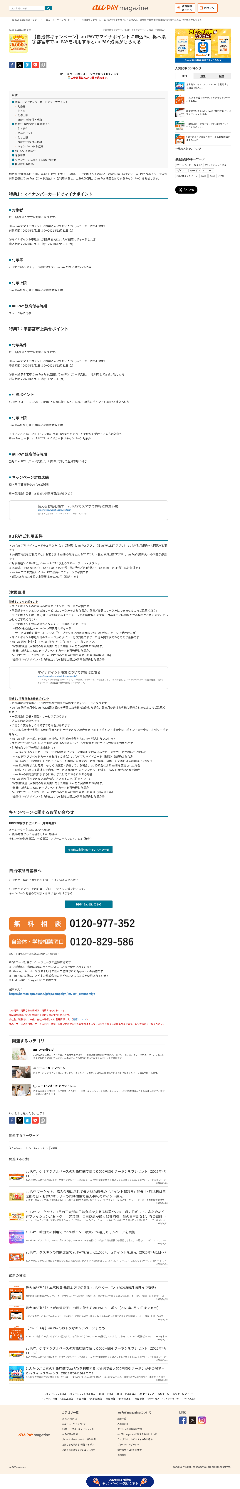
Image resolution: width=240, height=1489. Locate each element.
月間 (221, 76)
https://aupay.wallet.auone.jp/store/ (54, 510)
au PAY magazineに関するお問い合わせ (137, 1434)
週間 (202, 76)
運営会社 (122, 1454)
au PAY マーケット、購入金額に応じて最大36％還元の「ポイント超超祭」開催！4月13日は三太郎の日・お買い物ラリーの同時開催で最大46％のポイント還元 (96, 1194)
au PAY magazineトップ (24, 19)
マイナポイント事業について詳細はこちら (69, 672)
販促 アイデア (147, 1393)
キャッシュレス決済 (56, 1393)
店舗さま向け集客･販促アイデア (78, 1444)
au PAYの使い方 (44, 1049)
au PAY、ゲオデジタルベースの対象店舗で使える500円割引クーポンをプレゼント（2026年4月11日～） (96, 1173)
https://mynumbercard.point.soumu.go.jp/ (57, 676)
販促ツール (163, 1393)
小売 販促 (81, 1398)
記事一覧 (122, 1418)
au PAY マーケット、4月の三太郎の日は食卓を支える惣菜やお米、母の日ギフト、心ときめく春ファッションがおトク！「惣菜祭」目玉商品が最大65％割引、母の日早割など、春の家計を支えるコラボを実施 (96, 1216)
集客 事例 (139, 1398)
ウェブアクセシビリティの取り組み (135, 1439)
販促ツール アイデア (183, 1393)
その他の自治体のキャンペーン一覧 (88, 849)
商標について (80, 1019)
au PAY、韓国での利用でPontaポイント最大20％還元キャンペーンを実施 (80, 1231)
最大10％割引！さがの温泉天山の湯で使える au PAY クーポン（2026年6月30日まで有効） (93, 1307)
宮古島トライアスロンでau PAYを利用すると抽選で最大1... (207, 86)
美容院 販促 (96, 1398)
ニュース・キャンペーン (58, 19)
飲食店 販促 (67, 1398)
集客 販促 (110, 1398)
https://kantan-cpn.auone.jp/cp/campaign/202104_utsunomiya (52, 994)
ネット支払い (189, 1398)
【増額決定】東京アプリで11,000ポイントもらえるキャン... (207, 125)
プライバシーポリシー (129, 1444)
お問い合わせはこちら (89, 904)
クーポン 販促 (50, 1398)
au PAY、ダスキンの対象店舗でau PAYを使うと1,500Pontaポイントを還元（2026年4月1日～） (97, 1252)
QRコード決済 (106, 1393)
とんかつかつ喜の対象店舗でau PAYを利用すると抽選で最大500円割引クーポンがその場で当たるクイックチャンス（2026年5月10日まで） (95, 1371)
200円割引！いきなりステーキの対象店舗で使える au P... (208, 138)
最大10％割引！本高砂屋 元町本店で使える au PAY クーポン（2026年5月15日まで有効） (92, 1287)
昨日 (184, 76)
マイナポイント (171, 1398)
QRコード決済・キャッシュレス (54, 1086)
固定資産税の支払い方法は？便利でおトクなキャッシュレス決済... (208, 112)
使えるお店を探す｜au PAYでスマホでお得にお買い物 (78, 506)
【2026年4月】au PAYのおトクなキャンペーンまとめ (65, 1327)
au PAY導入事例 (70, 1434)
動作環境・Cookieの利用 (130, 1449)
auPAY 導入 (153, 1398)
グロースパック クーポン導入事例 (79, 1439)
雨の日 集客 (125, 1398)
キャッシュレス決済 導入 (82, 1393)
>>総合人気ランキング (188, 148)
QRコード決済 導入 (126, 1393)
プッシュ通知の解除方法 (130, 1428)
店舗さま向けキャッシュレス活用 (78, 1449)
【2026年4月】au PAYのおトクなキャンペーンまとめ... (208, 99)
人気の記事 (123, 1423)
